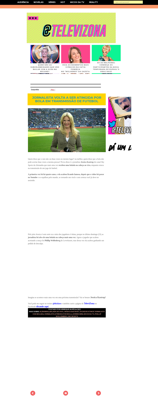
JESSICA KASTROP (71, 311)
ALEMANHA (44, 311)
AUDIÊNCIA (23, 2)
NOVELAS (39, 2)
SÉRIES (52, 2)
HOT (63, 2)
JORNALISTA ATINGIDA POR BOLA (58, 314)
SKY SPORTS (73, 316)
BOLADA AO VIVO (56, 311)
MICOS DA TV (77, 2)
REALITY (93, 2)
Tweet (43, 89)
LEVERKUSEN (77, 314)
